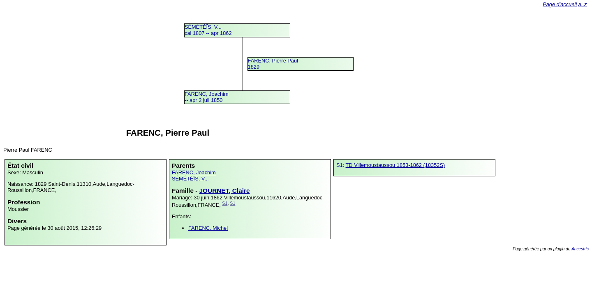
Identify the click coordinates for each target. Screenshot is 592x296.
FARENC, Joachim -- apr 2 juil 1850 (207, 97)
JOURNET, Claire (224, 190)
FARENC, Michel (208, 228)
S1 (224, 203)
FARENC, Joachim (194, 172)
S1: (341, 165)
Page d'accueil (560, 4)
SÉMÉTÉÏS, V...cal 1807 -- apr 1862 (208, 30)
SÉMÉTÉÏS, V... (190, 179)
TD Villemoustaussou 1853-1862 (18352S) (395, 165)
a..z (582, 4)
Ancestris (580, 249)
